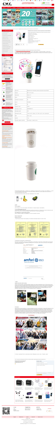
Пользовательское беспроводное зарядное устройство (6, 35)
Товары (14, 7)
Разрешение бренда (4, 146)
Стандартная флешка (5, 43)
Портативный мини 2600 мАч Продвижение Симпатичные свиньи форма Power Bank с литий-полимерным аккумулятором (9, 89)
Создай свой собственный (41, 7)
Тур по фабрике (19, 7)
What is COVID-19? (27, 408)
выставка (15, 409)
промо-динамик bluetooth (37, 359)
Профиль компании (16, 410)
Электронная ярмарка (5, 142)
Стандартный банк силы (5, 45)
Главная (4, 7)
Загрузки (48, 7)
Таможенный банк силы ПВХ (6, 40)
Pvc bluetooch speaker (30, 359)
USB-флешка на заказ (5, 38)
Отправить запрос (39, 409)
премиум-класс (43, 359)
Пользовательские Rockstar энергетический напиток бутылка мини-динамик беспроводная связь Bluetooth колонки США (9, 97)
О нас (14, 408)
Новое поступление (5, 51)
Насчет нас (9, 7)
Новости (33, 7)
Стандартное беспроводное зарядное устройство (6, 48)
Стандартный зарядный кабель (6, 46)
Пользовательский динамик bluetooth (21, 359)
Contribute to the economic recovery (6, 126)
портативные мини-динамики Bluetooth (23, 51)
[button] (53, 18)
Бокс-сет (3, 53)
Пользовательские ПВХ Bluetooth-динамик (5, 32)
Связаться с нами (27, 7)
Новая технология (27, 409)
